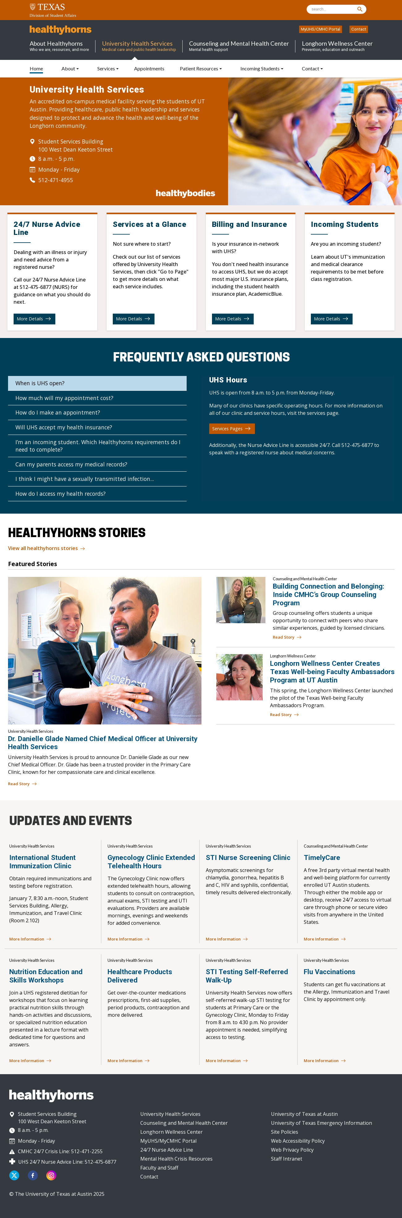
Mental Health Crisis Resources (176, 1158)
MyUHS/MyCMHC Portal (168, 1140)
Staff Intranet (286, 1158)
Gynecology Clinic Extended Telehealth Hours (151, 861)
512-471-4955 (55, 180)
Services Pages (231, 428)
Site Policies (284, 1131)
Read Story (287, 637)
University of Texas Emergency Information (321, 1123)
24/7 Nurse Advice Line (166, 1149)
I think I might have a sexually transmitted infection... (84, 478)
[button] (108, 68)
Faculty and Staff (159, 1167)
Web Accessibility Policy (298, 1140)
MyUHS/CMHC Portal (320, 29)
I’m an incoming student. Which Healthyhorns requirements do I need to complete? (97, 445)
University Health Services (170, 1114)
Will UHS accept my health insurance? (63, 427)
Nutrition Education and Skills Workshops (46, 976)
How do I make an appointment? (57, 412)
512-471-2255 (87, 1151)
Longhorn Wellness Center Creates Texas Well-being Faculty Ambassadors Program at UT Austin (332, 671)
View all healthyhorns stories (46, 549)
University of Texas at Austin (304, 1114)
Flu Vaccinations (329, 972)
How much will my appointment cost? (64, 398)
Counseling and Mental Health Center (184, 1123)
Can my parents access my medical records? (71, 464)
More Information (30, 939)
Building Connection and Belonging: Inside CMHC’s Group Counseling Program (328, 594)
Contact (358, 29)
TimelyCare (322, 857)
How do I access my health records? (60, 493)
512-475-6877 (35, 287)
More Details (34, 319)
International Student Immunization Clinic (42, 861)
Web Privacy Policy (292, 1149)
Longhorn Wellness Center (171, 1131)
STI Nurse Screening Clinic (248, 857)
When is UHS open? (40, 383)
